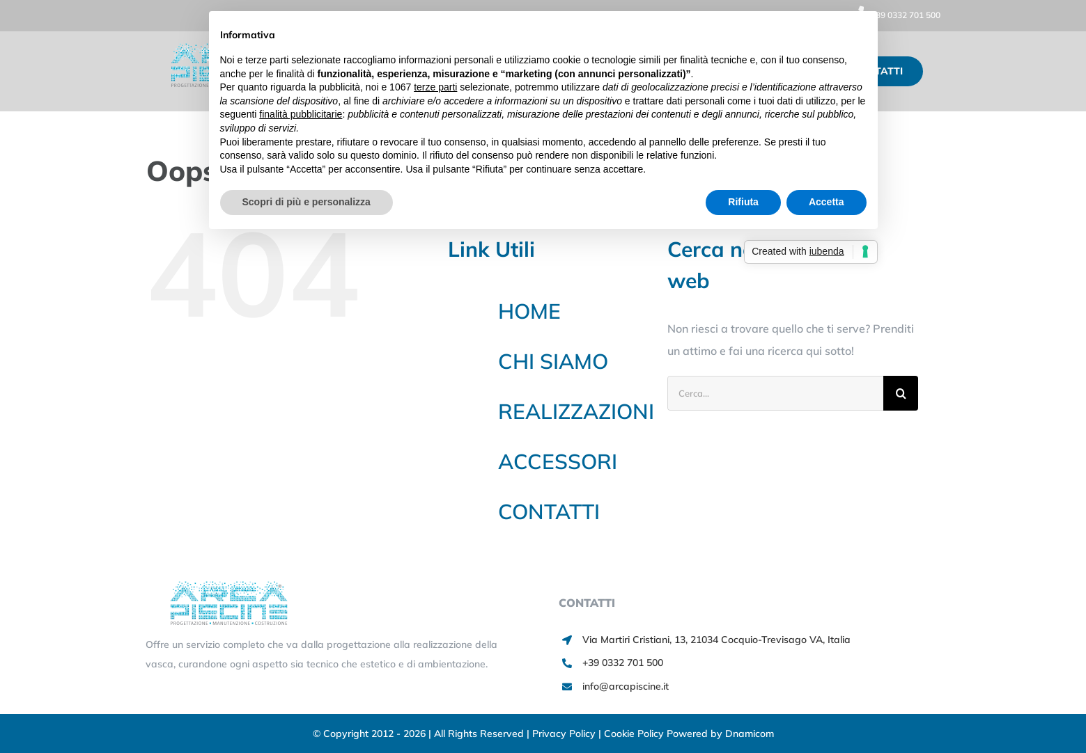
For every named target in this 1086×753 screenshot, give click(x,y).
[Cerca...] (775, 393)
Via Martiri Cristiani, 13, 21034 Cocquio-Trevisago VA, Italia (716, 639)
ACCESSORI (557, 461)
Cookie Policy (635, 733)
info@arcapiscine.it (625, 686)
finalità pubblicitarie (300, 114)
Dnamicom (749, 733)
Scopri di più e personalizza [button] (306, 201)
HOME (529, 311)
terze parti (435, 87)
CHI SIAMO (553, 361)
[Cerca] (900, 393)
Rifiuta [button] (743, 201)
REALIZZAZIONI (576, 411)
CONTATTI (549, 511)
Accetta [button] (826, 201)
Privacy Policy (565, 733)
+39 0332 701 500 (895, 15)
